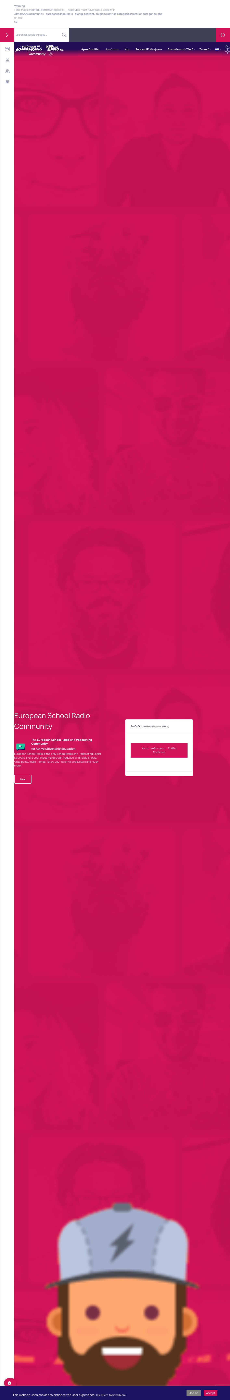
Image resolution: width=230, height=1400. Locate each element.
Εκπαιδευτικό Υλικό (180, 49)
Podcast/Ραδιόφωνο (149, 49)
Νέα (127, 49)
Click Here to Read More (111, 1395)
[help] (10, 1383)
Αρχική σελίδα (90, 49)
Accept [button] (210, 1393)
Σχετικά (204, 49)
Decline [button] (193, 1393)
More (22, 778)
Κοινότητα (111, 49)
